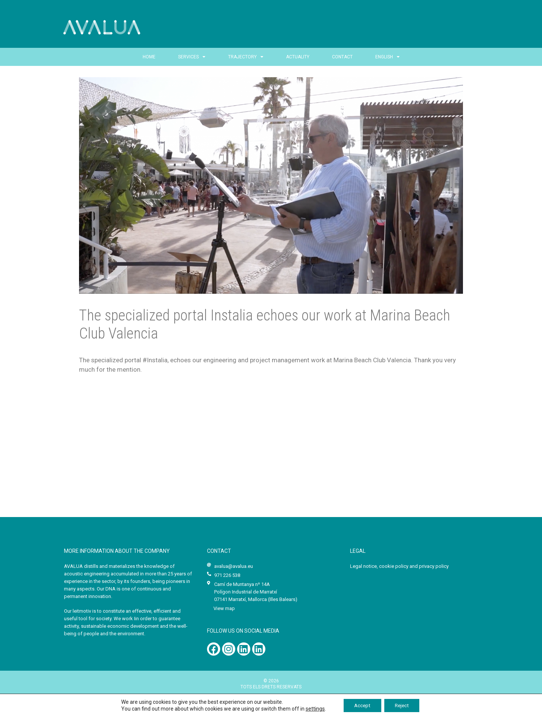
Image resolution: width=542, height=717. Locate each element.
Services (192, 57)
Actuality (297, 56)
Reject (402, 705)
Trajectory (245, 57)
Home (149, 56)
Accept (361, 705)
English (387, 57)
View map (224, 608)
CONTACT (342, 56)
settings (313, 709)
